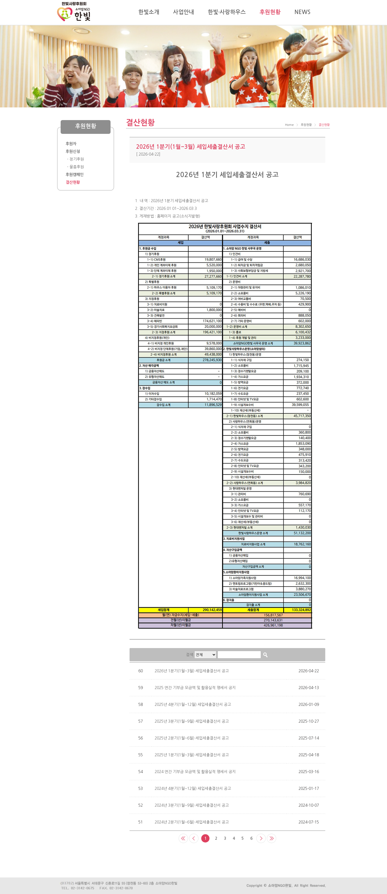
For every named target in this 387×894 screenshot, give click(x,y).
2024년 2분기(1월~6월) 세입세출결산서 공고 (192, 822)
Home (289, 124)
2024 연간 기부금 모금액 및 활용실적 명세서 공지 (195, 772)
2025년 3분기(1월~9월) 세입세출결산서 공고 (192, 721)
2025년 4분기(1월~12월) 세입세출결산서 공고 (193, 704)
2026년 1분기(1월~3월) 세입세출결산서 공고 (192, 671)
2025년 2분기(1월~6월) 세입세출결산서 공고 (192, 738)
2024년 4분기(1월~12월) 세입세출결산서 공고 (193, 788)
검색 (189, 655)
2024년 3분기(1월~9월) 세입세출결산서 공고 (192, 805)
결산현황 (324, 124)
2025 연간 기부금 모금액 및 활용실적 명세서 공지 (195, 688)
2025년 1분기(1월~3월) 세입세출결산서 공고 (192, 755)
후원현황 (306, 124)
